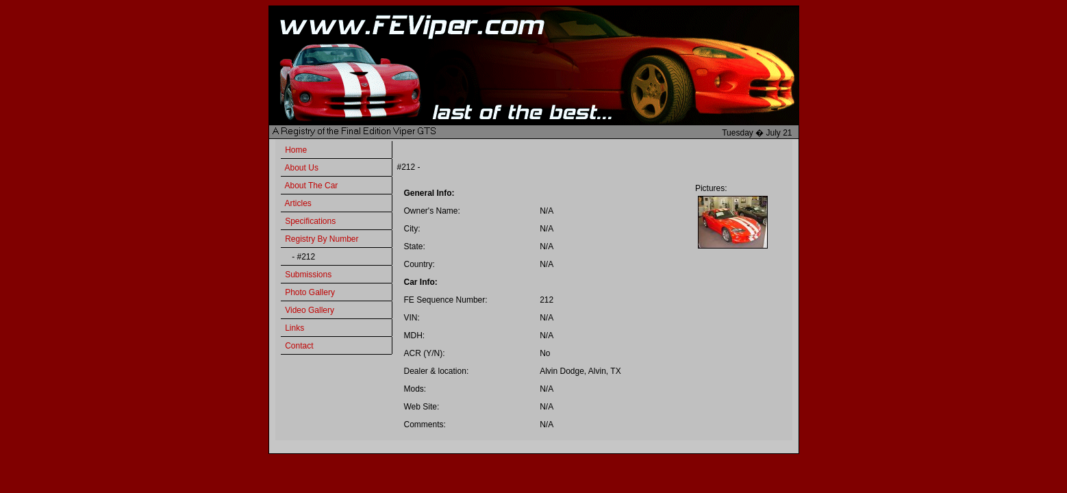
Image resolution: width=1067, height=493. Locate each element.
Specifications (310, 221)
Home (296, 150)
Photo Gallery (310, 292)
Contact (299, 346)
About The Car (311, 185)
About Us (301, 168)
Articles (298, 203)
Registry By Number (321, 239)
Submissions (308, 274)
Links (294, 328)
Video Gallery (309, 310)
